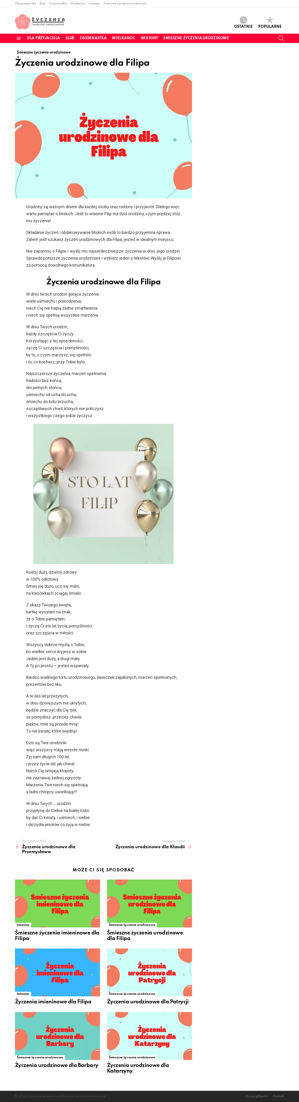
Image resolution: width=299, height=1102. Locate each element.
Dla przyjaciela (25, 3)
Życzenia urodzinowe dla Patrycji (148, 1002)
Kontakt (278, 1096)
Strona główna (256, 1096)
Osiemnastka (58, 3)
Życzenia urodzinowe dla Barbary (56, 1065)
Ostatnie (243, 22)
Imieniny (94, 3)
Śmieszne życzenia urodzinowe (125, 3)
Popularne (270, 22)
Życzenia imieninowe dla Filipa (53, 1002)
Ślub (42, 3)
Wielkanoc (77, 3)
